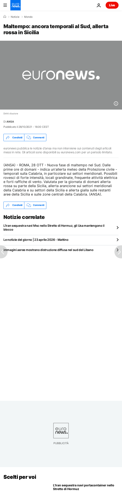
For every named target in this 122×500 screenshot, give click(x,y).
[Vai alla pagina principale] (15, 5)
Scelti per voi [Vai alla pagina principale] (19, 477)
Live (112, 5)
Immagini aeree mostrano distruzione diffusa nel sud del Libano (48, 250)
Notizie (15, 17)
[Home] (4, 16)
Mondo (28, 17)
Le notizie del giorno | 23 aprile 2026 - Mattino (36, 239)
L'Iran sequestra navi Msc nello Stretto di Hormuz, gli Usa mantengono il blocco (54, 227)
